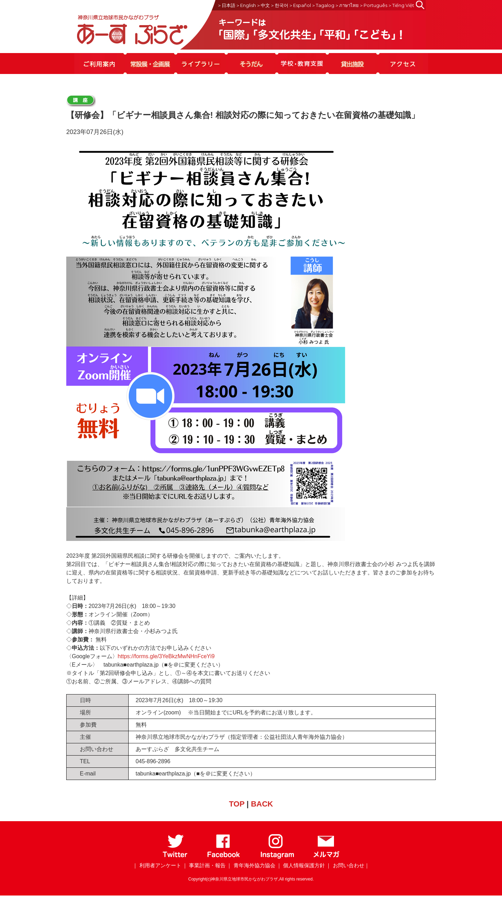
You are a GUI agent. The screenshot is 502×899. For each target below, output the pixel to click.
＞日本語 (226, 5)
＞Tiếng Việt (401, 5)
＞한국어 (279, 5)
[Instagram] (277, 857)
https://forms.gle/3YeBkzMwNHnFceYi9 (166, 656)
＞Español (300, 5)
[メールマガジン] (326, 857)
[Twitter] (175, 857)
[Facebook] (223, 857)
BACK (262, 804)
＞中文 (263, 5)
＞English (246, 5)
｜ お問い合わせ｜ (347, 865)
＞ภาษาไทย (347, 5)
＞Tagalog (322, 5)
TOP (236, 804)
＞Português (373, 5)
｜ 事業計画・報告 (204, 865)
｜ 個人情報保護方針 (300, 865)
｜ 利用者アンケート (156, 865)
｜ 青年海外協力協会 (251, 865)
